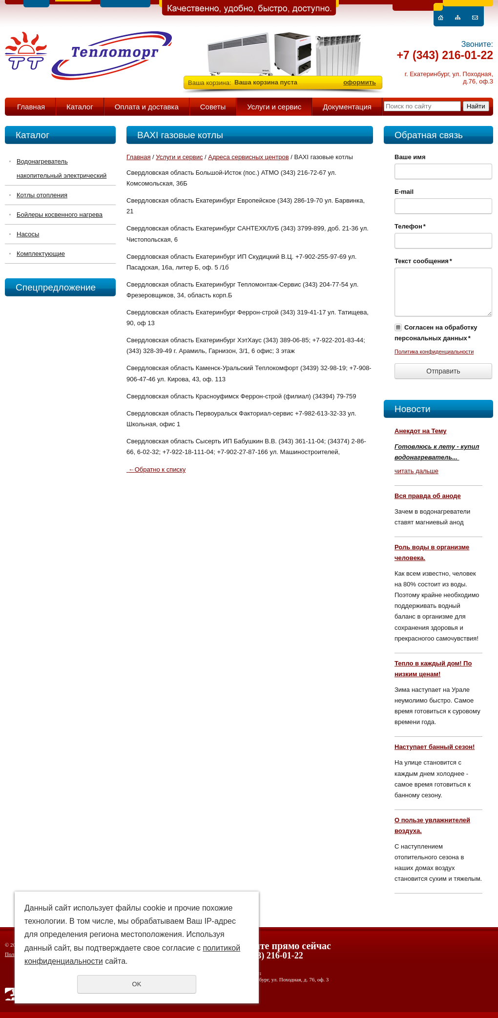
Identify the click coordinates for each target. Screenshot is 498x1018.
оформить (359, 82)
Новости (412, 409)
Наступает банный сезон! (434, 746)
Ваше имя (410, 157)
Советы (213, 107)
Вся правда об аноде (427, 495)
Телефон (410, 226)
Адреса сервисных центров (248, 157)
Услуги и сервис (274, 107)
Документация (347, 107)
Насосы (28, 234)
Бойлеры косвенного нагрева (60, 214)
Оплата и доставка (147, 107)
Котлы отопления (42, 195)
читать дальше (416, 471)
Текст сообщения (423, 261)
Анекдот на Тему (420, 431)
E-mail (404, 191)
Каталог (79, 107)
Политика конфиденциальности (434, 351)
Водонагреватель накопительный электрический (61, 168)
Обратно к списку (156, 469)
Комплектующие (41, 253)
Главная (31, 107)
